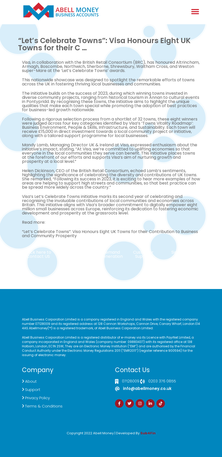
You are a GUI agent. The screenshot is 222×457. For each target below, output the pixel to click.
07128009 (130, 381)
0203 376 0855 (162, 381)
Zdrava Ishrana (123, 437)
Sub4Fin (148, 433)
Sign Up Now (183, 252)
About (31, 381)
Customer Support (143, 254)
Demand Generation (111, 254)
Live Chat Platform (79, 254)
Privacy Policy (37, 397)
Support (32, 389)
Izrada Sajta (95, 437)
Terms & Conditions (44, 406)
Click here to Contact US (38, 254)
